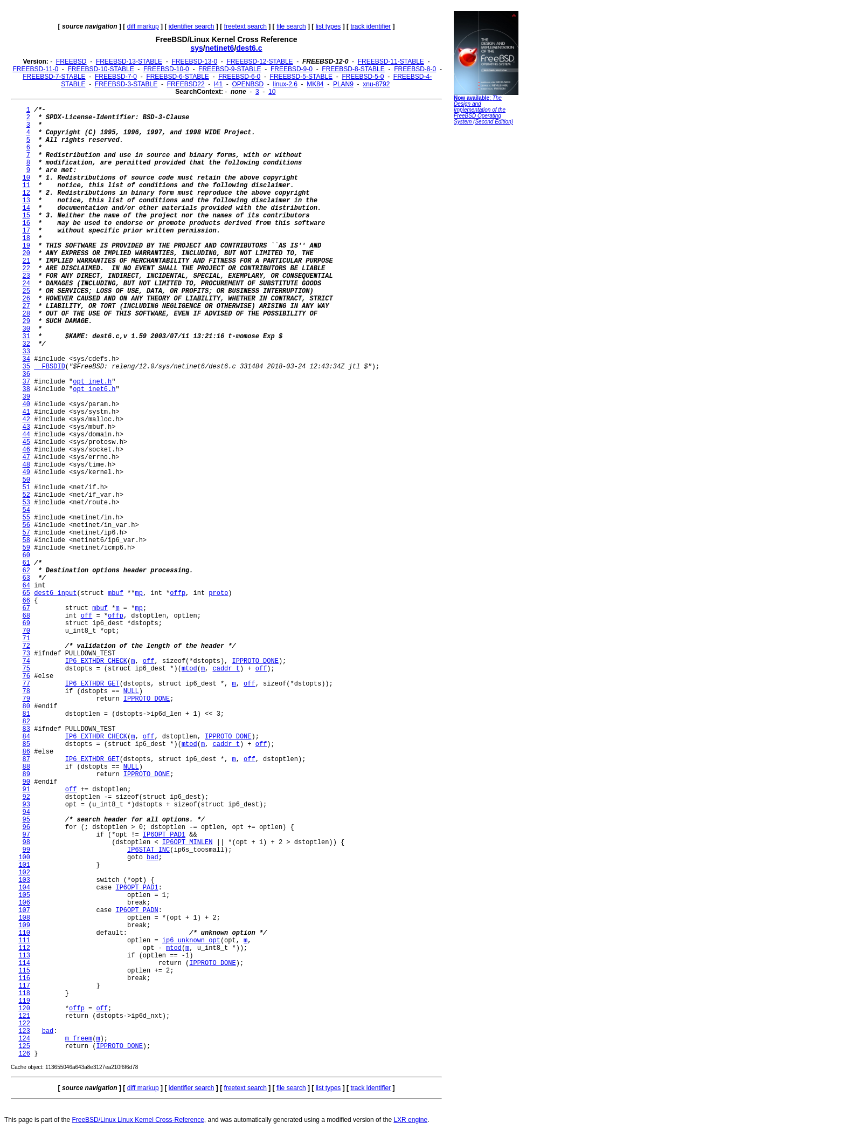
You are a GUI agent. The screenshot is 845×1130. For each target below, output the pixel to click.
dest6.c (249, 48)
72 (26, 646)
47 (26, 457)
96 (26, 827)
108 (24, 918)
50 (26, 480)
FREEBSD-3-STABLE (126, 84)
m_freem (78, 1039)
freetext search (245, 26)
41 (26, 412)
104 (24, 888)
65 (26, 593)
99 (26, 850)
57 (26, 533)
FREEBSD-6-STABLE (177, 76)
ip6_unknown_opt (191, 940)
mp (138, 593)
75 (26, 669)
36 (26, 374)
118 (24, 993)
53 (26, 502)
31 (26, 336)
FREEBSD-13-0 (194, 61)
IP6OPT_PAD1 (164, 835)
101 (24, 865)
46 (26, 450)
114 (24, 963)
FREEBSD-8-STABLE (353, 69)
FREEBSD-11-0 (35, 69)
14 (26, 208)
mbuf (115, 593)
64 (26, 586)
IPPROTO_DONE (255, 661)
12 (26, 193)
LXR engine (410, 1120)
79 (26, 699)
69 (26, 623)
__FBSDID (49, 367)
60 (26, 555)
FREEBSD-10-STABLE (101, 69)
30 (26, 329)
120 (24, 1008)
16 (26, 223)
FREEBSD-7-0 (116, 76)
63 (26, 578)
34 (26, 359)
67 (26, 608)
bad (152, 857)
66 (26, 601)
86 (26, 752)
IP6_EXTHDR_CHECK (96, 661)
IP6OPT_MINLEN (187, 842)
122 (24, 1024)
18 (26, 238)
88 (26, 767)
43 (26, 427)
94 (26, 812)
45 (26, 442)
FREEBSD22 (186, 84)
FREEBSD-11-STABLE (391, 61)
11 (26, 185)
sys (196, 48)
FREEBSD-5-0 (363, 76)
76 (26, 676)
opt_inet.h (92, 382)
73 (26, 654)
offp (177, 593)
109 (24, 925)
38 (26, 389)
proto (218, 593)
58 (26, 540)
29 (26, 321)
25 (26, 291)
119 (24, 1001)
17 (26, 231)
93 (26, 805)
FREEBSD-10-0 (166, 69)
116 (24, 978)
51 (26, 487)
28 (26, 314)
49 (26, 472)
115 (24, 971)
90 (26, 782)
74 (26, 661)
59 (26, 548)
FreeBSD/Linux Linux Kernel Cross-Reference (138, 1120)
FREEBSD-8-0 (415, 69)
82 (26, 721)
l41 (218, 84)
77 (26, 684)
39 (26, 397)
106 (24, 903)
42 (26, 419)
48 (26, 465)
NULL (131, 691)
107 (24, 910)
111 (24, 940)
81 (26, 714)
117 (24, 986)
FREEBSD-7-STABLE (54, 76)
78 (26, 691)
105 (24, 895)
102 (24, 872)
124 (24, 1039)
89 (26, 774)
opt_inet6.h (94, 389)
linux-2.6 (285, 84)
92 (26, 797)
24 (26, 283)
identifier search (191, 26)
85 (26, 744)
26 (26, 299)
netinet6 (219, 48)
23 (26, 276)
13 (26, 200)
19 (26, 246)
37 (26, 382)
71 (26, 638)
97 (26, 835)
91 (26, 789)
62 (26, 570)
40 (26, 404)
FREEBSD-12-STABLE (259, 61)
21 (26, 261)
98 (26, 842)
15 (26, 216)
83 (26, 729)
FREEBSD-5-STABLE (301, 76)
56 (26, 525)
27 (26, 306)
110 (24, 933)
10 (271, 91)
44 (26, 435)
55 (26, 518)
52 (26, 495)
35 (26, 367)
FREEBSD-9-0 (292, 69)
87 (26, 759)
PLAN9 (343, 84)
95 (26, 820)
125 (24, 1046)
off (87, 616)
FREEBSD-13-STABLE (129, 61)
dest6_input (55, 593)
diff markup (143, 26)
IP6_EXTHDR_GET (92, 684)
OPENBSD (248, 84)
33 (26, 351)
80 (26, 706)
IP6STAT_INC (148, 850)
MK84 (315, 84)
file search (291, 26)
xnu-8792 (376, 84)
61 (26, 563)
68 (26, 616)
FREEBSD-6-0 (239, 76)
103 (24, 880)
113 (24, 956)
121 (24, 1016)
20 (26, 253)
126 (24, 1054)
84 (26, 737)
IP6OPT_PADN (136, 910)
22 (26, 268)
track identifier (370, 26)
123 (24, 1031)
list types (328, 26)
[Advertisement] (486, 294)
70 (26, 631)
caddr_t (226, 669)
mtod (189, 669)
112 (24, 948)
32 (26, 344)
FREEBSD (71, 61)
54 (26, 510)
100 (24, 857)
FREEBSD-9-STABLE (229, 69)
